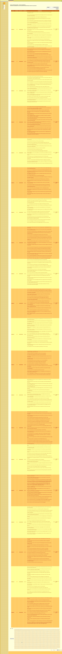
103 (34, 630)
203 (35, 632)
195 (24, 632)
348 (53, 635)
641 (48, 641)
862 (34, 646)
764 (35, 644)
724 (26, 643)
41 (56, 629)
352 (59, 635)
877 (55, 646)
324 (20, 635)
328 (26, 635)
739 (46, 643)
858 (28, 646)
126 (20, 631)
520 (17, 639)
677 (52, 642)
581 (56, 640)
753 (20, 644)
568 (38, 640)
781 (59, 644)
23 (36, 629)
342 (45, 635)
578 (52, 640)
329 (27, 635)
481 (55, 638)
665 (35, 642)
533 (35, 639)
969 (45, 648)
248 (52, 633)
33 (47, 629)
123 (16, 631)
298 (30, 634)
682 (59, 642)
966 (41, 648)
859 (30, 646)
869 (44, 646)
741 (49, 643)
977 (56, 648)
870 (45, 646)
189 (16, 632)
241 (42, 633)
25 (38, 629)
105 (37, 630)
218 (56, 632)
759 (28, 644)
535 (38, 639)
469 (38, 638)
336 (37, 635)
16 (28, 629)
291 (20, 634)
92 (21, 630)
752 (19, 644)
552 (16, 640)
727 (30, 643)
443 (48, 637)
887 (23, 647)
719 (19, 643)
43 (58, 629)
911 (56, 647)
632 (35, 641)
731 (35, 643)
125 (19, 631)
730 (34, 643)
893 (31, 647)
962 (35, 648)
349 (55, 635)
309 (45, 634)
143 (44, 631)
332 (31, 635)
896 (35, 647)
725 (27, 643)
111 (45, 630)
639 (45, 641)
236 (35, 633)
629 (31, 641)
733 (38, 643)
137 (35, 631)
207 (41, 632)
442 (46, 637)
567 (37, 640)
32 (46, 629)
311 (48, 634)
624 (24, 641)
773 (48, 644)
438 (41, 637)
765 (37, 644)
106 (38, 630)
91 (20, 630)
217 (55, 632)
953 (23, 648)
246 (49, 633)
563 (31, 640)
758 (27, 644)
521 (19, 639)
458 (23, 638)
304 (38, 634)
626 (27, 641)
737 (44, 643)
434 (35, 637)
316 (55, 634)
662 (31, 642)
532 (34, 639)
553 (17, 640)
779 (56, 644)
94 (23, 630)
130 (26, 631)
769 (42, 644)
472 (42, 638)
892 (30, 647)
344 (48, 635)
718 (17, 643)
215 (52, 632)
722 (23, 643)
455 (19, 638)
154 (59, 631)
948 (16, 648)
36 (50, 629)
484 (59, 638)
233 (31, 633)
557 (23, 640)
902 (44, 647)
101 (31, 630)
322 (17, 635)
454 (17, 638)
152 (56, 631)
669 (41, 642)
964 (38, 648)
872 (48, 646)
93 (22, 630)
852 (20, 646)
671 (44, 642)
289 (17, 634)
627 (28, 641)
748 (59, 643)
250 (55, 633)
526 (26, 639)
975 (53, 648)
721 (21, 643)
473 (44, 638)
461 (27, 638)
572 (44, 640)
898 (38, 647)
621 (20, 641)
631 (34, 641)
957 (28, 648)
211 (46, 632)
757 (26, 644)
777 (53, 644)
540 (45, 639)
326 (23, 635)
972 (49, 648)
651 (16, 642)
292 (21, 634)
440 (44, 637)
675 (49, 642)
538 (42, 639)
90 (19, 630)
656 (23, 642)
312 (49, 634)
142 (42, 631)
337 (38, 635)
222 (16, 633)
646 (55, 641)
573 (45, 640)
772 (46, 644)
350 (56, 635)
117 (53, 630)
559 (26, 640)
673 (46, 642)
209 (44, 632)
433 (34, 637)
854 (23, 646)
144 (45, 631)
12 (24, 629)
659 (27, 642)
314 (52, 634)
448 (55, 637)
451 (59, 637)
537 (41, 639)
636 (41, 641)
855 (24, 646)
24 (37, 629)
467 (35, 638)
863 (35, 646)
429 (28, 637)
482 (56, 638)
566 (35, 640)
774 (49, 644)
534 (37, 639)
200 (31, 632)
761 (31, 644)
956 (27, 648)
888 (24, 647)
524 (23, 639)
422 (19, 637)
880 (59, 646)
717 (16, 643)
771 (45, 644)
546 (53, 639)
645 (53, 641)
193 (21, 632)
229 (26, 633)
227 (23, 633)
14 (26, 629)
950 (19, 648)
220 (59, 632)
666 (37, 642)
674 (48, 642)
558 (24, 640)
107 (40, 630)
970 (46, 648)
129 (24, 631)
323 (19, 635)
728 (31, 643)
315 (53, 634)
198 (28, 632)
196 (26, 632)
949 (17, 648)
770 (44, 644)
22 (35, 629)
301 (34, 634)
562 (30, 640)
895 (34, 647)
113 (48, 630)
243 (45, 633)
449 (56, 637)
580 (55, 640)
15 (27, 629)
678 (53, 642)
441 (45, 637)
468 (37, 638)
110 (44, 630)
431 (31, 637)
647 (56, 641)
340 (42, 635)
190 (17, 632)
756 (24, 644)
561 (28, 640)
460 (26, 638)
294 (24, 634)
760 (30, 644)
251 (56, 633)
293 (23, 634)
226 (21, 633)
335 (35, 635)
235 (34, 633)
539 (44, 639)
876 (53, 646)
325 (21, 635)
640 (46, 641)
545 (52, 639)
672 (45, 642)
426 (24, 637)
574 (46, 640)
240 (41, 633)
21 (34, 629)
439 (42, 637)
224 (19, 633)
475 (46, 638)
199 (30, 632)
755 (23, 644)
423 (20, 637)
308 (44, 634)
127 (21, 631)
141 (41, 631)
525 (24, 639)
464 (31, 638)
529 (30, 639)
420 (16, 637)
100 (30, 630)
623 (23, 641)
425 (23, 637)
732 (37, 643)
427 (26, 637)
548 (56, 639)
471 (41, 638)
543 (49, 639)
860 (31, 646)
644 (52, 641)
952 (21, 648)
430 (30, 637)
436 (38, 637)
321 (16, 635)
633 (37, 641)
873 (49, 646)
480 (53, 638)
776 (52, 644)
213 (49, 632)
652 (17, 642)
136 (34, 631)
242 (44, 633)
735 (41, 643)
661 (30, 642)
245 (48, 633)
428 (27, 637)
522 (20, 639)
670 (42, 642)
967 (42, 648)
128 (23, 631)
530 (31, 639)
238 (38, 633)
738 (45, 643)
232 (30, 633)
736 (42, 643)
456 (20, 638)
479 (52, 638)
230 (27, 633)
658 (26, 642)
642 (49, 641)
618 (16, 641)
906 (49, 647)
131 (27, 631)
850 (17, 646)
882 (16, 647)
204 (37, 632)
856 (26, 646)
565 (34, 640)
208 (42, 632)
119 (56, 630)
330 (28, 635)
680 (56, 642)
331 (30, 635)
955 (26, 648)
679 (55, 642)
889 (26, 647)
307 (42, 634)
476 (48, 638)
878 (56, 646)
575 (48, 640)
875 (52, 646)
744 (53, 643)
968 (44, 648)
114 (49, 630)
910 (55, 647)
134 (31, 631)
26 (39, 629)
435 (37, 637)
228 (24, 633)
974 (52, 648)
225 (20, 633)
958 (30, 648)
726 (28, 643)
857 (27, 646)
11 (23, 629)
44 (59, 629)
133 (30, 631)
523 (21, 639)
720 (20, 643)
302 (35, 634)
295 (26, 634)
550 (59, 639)
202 (34, 632)
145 (46, 631)
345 (49, 635)
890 (27, 647)
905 (48, 647)
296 (27, 634)
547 (55, 639)
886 (21, 647)
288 (16, 634)
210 (45, 632)
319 (59, 634)
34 (48, 629)
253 (59, 633)
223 (17, 633)
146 (48, 631)
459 (24, 638)
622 (21, 641)
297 (28, 634)
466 (34, 638)
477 (49, 638)
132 (28, 631)
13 (25, 629)
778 (55, 644)
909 (53, 647)
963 (37, 648)
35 (49, 629)
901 (42, 647)
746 (56, 643)
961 (34, 648)
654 (20, 642)
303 (37, 634)
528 (28, 639)
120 (57, 630)
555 (20, 640)
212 (48, 632)
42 (57, 629)
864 (37, 646)
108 (41, 630)
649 (59, 641)
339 (41, 635)
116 (52, 630)
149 (52, 631)
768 (41, 644)
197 (27, 632)
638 (44, 641)
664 (34, 642)
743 (52, 643)
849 (16, 646)
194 (23, 632)
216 (53, 632)
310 (46, 634)
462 (28, 638)
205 (38, 632)
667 (38, 642)
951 (20, 648)
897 (37, 647)
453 (16, 638)
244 (46, 633)
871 (46, 646)
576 (49, 640)
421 (17, 637)
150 (53, 631)
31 (45, 629)
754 (21, 644)
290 (19, 634)
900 (41, 647)
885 (20, 647)
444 (49, 637)
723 (24, 643)
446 (52, 637)
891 (28, 647)
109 (42, 630)
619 (17, 641)
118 (55, 630)
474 (45, 638)
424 (21, 637)
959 (31, 648)
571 (42, 640)
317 (56, 634)
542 (48, 639)
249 (53, 633)
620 (19, 641)
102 (33, 630)
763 (34, 644)
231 (28, 633)
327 (24, 635)
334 (34, 635)
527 (27, 639)
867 (41, 646)
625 (26, 641)
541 (46, 639)
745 (55, 643)
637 (42, 641)
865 (38, 646)
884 (19, 647)
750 (16, 644)
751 (17, 644)
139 (38, 631)
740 (48, 643)
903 (45, 647)
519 (16, 639)
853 (21, 646)
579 (53, 640)
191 (19, 632)
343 (46, 635)
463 (30, 638)
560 (27, 640)
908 (52, 647)
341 (44, 635)
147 (49, 631)
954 (24, 648)
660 (28, 642)
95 (24, 630)
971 (48, 648)
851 (19, 646)
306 (41, 634)
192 (20, 632)
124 (17, 631)
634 (38, 641)
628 (30, 641)
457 (21, 638)
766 (38, 644)
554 (19, 640)
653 (19, 642)
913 (59, 647)
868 (42, 646)
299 (31, 634)
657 (24, 642)
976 (55, 648)
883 (17, 647)
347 (52, 635)
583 (59, 640)
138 (37, 631)
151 (55, 631)
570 (41, 640)
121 (59, 630)
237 (37, 633)
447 (53, 637)
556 (21, 640)
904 (46, 647)
